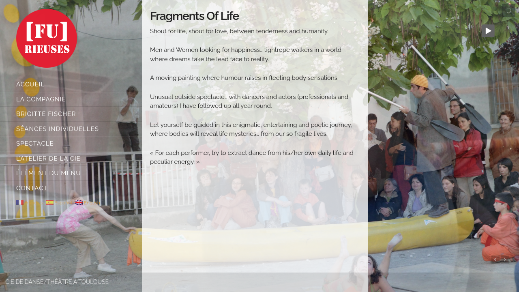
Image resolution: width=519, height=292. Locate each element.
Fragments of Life (194, 16)
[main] (255, 138)
